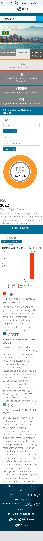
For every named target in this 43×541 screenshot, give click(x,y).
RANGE (7, 113)
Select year (10, 130)
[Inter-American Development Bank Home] (22, 10)
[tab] (8, 54)
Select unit (9, 149)
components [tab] (21, 228)
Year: (6, 119)
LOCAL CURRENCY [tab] (11, 241)
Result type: (9, 137)
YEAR (23, 109)
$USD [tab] (11, 245)
